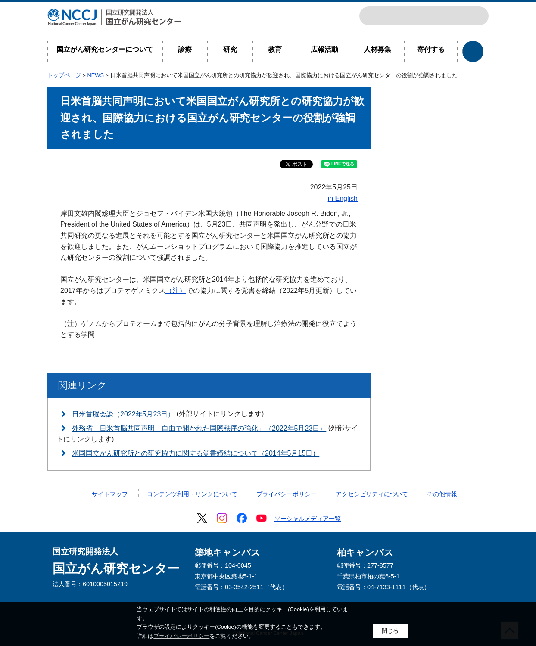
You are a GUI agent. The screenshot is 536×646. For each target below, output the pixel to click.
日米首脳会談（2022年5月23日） (123, 414)
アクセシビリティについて (372, 494)
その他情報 (442, 494)
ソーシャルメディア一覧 (307, 518)
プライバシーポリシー (286, 494)
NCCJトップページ (436, 15)
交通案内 (474, 15)
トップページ (64, 75)
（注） (175, 290)
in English (343, 198)
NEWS (95, 75)
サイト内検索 (373, 15)
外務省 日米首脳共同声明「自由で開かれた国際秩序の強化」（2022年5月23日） (199, 428)
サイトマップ (110, 494)
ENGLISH (455, 15)
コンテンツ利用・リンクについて (192, 494)
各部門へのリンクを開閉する (472, 51)
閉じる (390, 630)
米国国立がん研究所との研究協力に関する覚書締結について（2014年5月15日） (195, 453)
